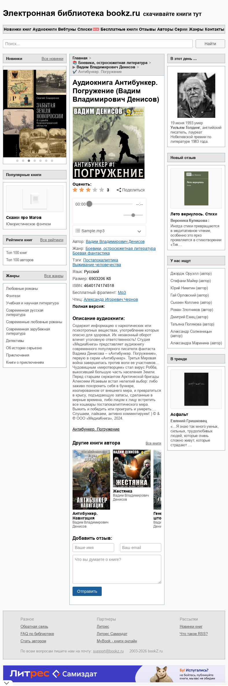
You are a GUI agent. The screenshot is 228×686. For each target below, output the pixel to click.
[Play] (94, 215)
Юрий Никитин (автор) (189, 288)
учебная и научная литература (32, 303)
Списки (84, 29)
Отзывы (147, 29)
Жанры (196, 29)
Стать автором (33, 641)
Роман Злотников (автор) (191, 310)
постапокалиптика (100, 260)
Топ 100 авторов (20, 260)
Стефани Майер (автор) (190, 281)
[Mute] (118, 215)
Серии (181, 29)
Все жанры (53, 276)
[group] (109, 211)
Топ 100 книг (16, 252)
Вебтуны (67, 29)
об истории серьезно (24, 348)
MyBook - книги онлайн (117, 641)
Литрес (103, 626)
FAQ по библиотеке (37, 634)
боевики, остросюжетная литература (112, 63)
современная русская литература (24, 312)
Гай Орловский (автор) (189, 295)
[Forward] (106, 215)
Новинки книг (17, 29)
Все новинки (52, 58)
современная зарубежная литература (28, 331)
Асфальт (179, 414)
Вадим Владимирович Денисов (106, 67)
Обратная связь (34, 626)
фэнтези (13, 296)
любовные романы (22, 288)
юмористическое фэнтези (28, 224)
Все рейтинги (51, 240)
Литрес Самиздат (112, 634)
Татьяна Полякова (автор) (192, 324)
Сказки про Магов (24, 217)
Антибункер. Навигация (85, 515)
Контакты (214, 29)
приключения (17, 355)
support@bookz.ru (108, 651)
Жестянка (122, 491)
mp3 (122, 292)
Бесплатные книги (119, 29)
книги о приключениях (25, 362)
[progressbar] (110, 204)
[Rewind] (81, 215)
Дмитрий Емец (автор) (189, 317)
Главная (80, 58)
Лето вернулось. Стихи (193, 214)
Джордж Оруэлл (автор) (191, 273)
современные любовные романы (34, 322)
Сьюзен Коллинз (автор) (191, 302)
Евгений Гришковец (188, 421)
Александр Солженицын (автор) (191, 333)
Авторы (165, 29)
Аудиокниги (45, 29)
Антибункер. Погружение (96, 429)
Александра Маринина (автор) (196, 343)
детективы (15, 341)
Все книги (153, 443)
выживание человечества (97, 264)
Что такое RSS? (194, 634)
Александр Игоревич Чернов (111, 299)
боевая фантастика (91, 253)
